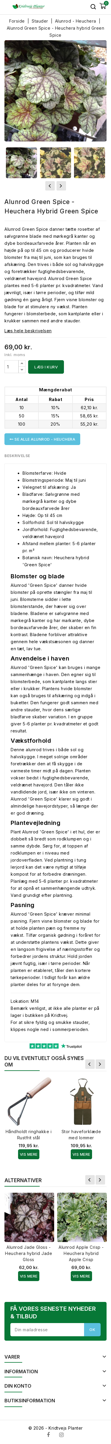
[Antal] (11, 366)
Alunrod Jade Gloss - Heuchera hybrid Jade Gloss (28, 1253)
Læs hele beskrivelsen (28, 330)
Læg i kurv (46, 367)
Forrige (90, 1064)
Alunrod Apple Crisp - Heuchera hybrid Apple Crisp (81, 1253)
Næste (100, 1064)
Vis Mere (29, 1154)
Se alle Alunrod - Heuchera (42, 439)
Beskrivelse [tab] (17, 456)
